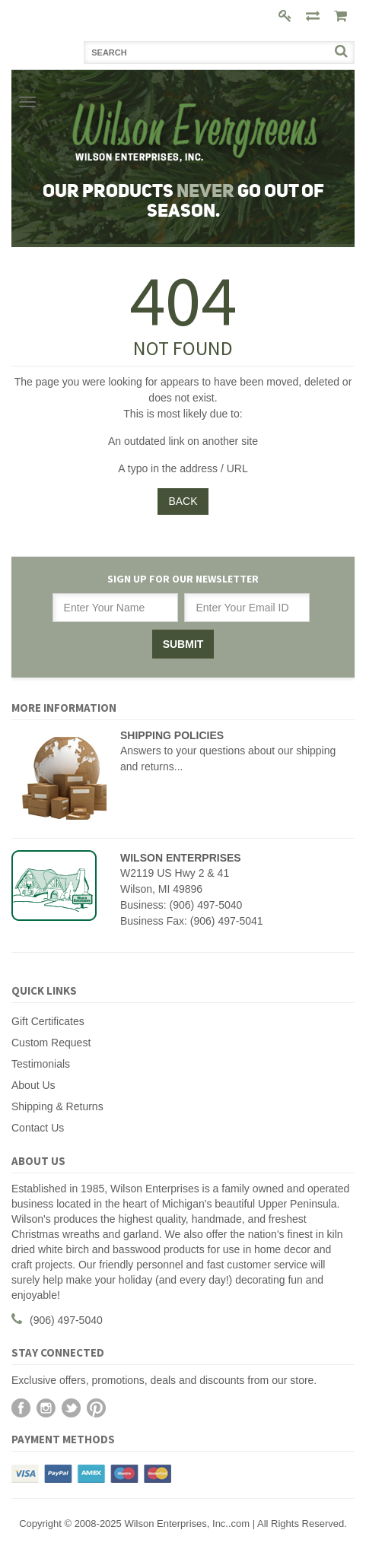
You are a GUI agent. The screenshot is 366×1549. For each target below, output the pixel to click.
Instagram (46, 1407)
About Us (33, 1085)
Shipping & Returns (57, 1106)
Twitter (71, 1407)
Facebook (20, 1407)
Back (182, 501)
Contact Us (37, 1128)
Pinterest (96, 1407)
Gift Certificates (47, 1021)
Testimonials (40, 1064)
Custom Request (51, 1042)
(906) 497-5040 (66, 1320)
